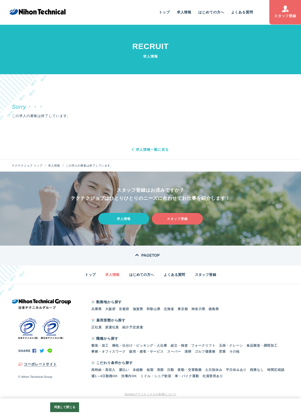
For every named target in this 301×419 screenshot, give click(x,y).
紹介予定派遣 (132, 327)
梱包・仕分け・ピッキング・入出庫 (139, 345)
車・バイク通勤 (187, 376)
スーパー (174, 351)
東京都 (183, 309)
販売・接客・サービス (146, 351)
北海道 (169, 309)
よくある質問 (242, 12)
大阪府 (110, 309)
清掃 (187, 351)
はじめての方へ (211, 12)
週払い (124, 370)
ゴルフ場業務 (205, 351)
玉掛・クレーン (231, 345)
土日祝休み (213, 370)
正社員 (96, 327)
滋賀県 (138, 309)
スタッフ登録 (285, 12)
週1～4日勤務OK (104, 376)
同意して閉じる (64, 407)
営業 (222, 351)
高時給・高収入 (103, 370)
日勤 (170, 370)
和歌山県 (153, 309)
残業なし (257, 370)
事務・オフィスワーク (108, 351)
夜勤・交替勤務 (190, 370)
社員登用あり (213, 376)
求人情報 (184, 12)
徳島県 (214, 309)
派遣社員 (112, 327)
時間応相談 (276, 370)
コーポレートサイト (40, 364)
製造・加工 (100, 345)
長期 (160, 370)
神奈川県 (198, 309)
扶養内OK (129, 376)
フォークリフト (203, 345)
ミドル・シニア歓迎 (155, 376)
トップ (164, 12)
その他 (234, 351)
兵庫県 (96, 309)
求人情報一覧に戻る (152, 149)
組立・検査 (179, 345)
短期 (150, 370)
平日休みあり (236, 370)
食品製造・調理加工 (261, 345)
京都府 (124, 309)
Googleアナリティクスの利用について (151, 394)
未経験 (138, 370)
